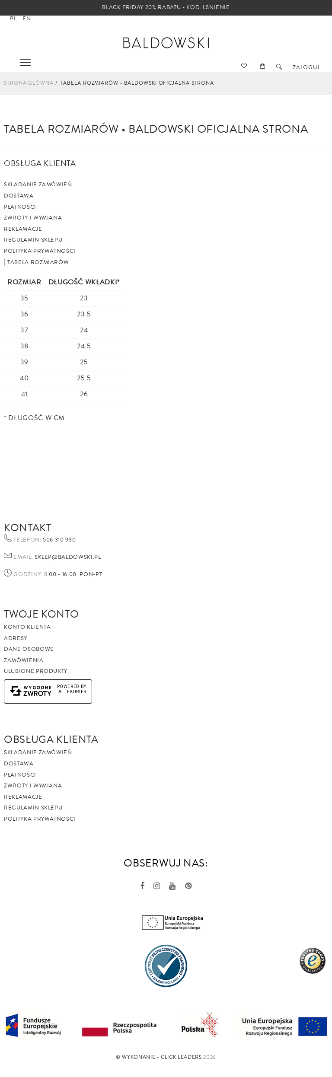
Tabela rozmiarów (38, 262)
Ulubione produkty (35, 671)
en (26, 18)
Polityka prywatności (40, 251)
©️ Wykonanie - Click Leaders (159, 1057)
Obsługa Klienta (51, 739)
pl (13, 18)
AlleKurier (72, 691)
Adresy (15, 638)
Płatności (20, 207)
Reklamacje (23, 229)
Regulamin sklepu (33, 240)
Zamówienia (24, 660)
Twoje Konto (41, 614)
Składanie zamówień (38, 184)
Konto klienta (27, 627)
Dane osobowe (29, 649)
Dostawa (19, 196)
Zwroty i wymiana (33, 218)
